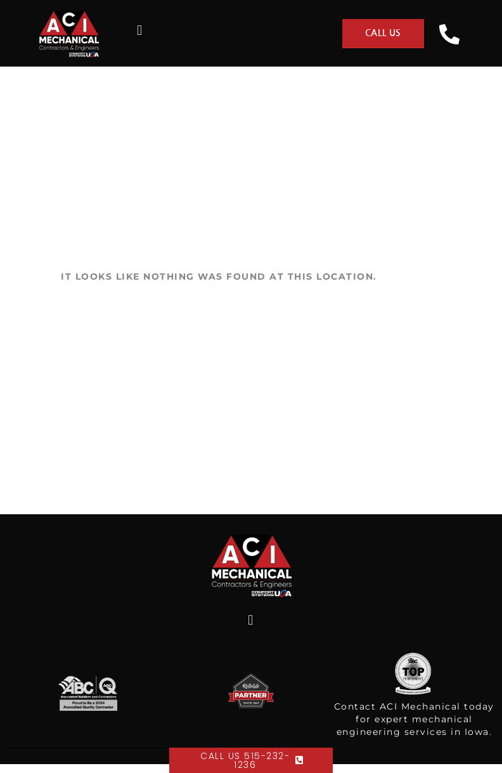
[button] (139, 30)
